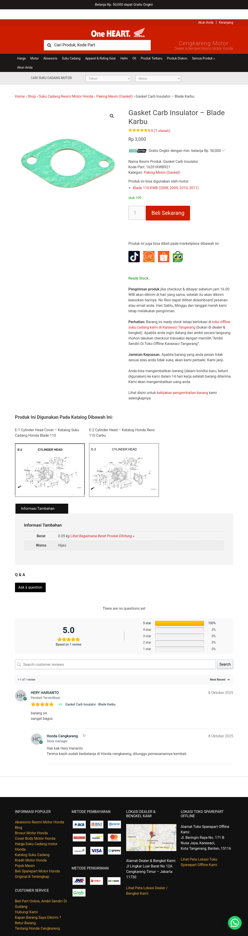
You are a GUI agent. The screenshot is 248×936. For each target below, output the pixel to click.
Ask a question (30, 577)
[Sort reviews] (219, 670)
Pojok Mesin (25, 856)
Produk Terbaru (151, 50)
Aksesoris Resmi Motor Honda (39, 812)
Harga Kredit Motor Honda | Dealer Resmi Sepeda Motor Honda (124, 24)
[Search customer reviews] (115, 654)
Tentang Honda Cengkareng (37, 918)
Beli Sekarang (167, 205)
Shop (32, 88)
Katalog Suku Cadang (32, 845)
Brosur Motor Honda (31, 823)
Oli (134, 50)
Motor (34, 50)
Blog (18, 818)
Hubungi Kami (26, 902)
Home (20, 88)
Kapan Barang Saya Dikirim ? (38, 908)
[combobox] (97, 37)
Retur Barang (25, 913)
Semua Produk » (203, 50)
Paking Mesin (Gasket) (114, 88)
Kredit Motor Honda (31, 851)
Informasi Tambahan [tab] (38, 500)
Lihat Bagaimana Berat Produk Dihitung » (102, 528)
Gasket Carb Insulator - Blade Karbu (90, 694)
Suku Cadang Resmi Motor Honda (66, 88)
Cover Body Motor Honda (35, 829)
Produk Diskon (177, 50)
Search (224, 654)
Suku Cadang (71, 50)
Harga (21, 50)
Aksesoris (50, 50)
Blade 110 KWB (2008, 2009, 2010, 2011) (166, 180)
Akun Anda (206, 12)
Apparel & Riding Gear (100, 50)
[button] (112, 108)
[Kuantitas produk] (136, 205)
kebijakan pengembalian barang (182, 385)
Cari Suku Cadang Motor (51, 70)
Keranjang (226, 12)
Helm (124, 50)
